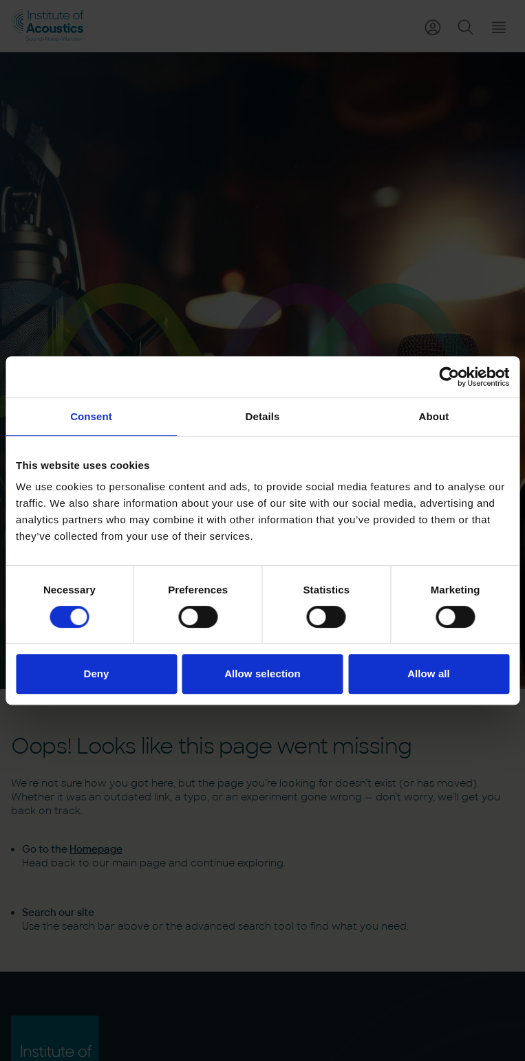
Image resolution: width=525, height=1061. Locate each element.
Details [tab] (263, 416)
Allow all (428, 673)
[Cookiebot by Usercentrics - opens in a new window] (449, 377)
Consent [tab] (91, 416)
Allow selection (262, 673)
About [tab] (434, 416)
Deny (96, 673)
